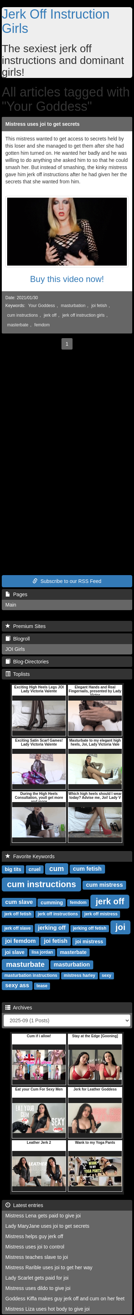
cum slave (19, 902)
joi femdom (20, 941)
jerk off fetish (17, 914)
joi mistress (89, 941)
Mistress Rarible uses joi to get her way (49, 1267)
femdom (42, 324)
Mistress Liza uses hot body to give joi (47, 1309)
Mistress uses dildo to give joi (37, 1288)
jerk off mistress (101, 914)
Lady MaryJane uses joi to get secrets (47, 1226)
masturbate (25, 964)
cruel (34, 869)
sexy (106, 975)
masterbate (17, 324)
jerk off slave (17, 928)
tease (42, 986)
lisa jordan (42, 952)
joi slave (14, 952)
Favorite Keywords (30, 856)
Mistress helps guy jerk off (34, 1236)
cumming (52, 902)
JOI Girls (15, 649)
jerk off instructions (58, 914)
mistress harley (79, 975)
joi (120, 927)
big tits (13, 869)
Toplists (17, 674)
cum (56, 868)
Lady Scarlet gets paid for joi (37, 1278)
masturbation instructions (30, 975)
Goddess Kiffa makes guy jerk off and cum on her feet (64, 1298)
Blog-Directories (27, 661)
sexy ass (17, 986)
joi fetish (99, 305)
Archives (18, 1007)
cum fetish (87, 869)
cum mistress (104, 885)
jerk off (50, 315)
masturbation (73, 305)
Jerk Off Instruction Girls (55, 21)
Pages (16, 594)
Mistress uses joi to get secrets (42, 124)
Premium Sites (25, 626)
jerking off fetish (89, 928)
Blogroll (17, 639)
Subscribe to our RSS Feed (67, 581)
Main (10, 605)
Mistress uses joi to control (34, 1247)
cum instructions (22, 315)
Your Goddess (41, 305)
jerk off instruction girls (84, 315)
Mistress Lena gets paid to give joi (43, 1215)
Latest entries (24, 1205)
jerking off (51, 928)
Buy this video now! (67, 279)
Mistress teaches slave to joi (36, 1257)
